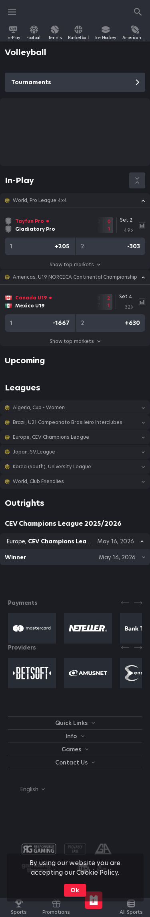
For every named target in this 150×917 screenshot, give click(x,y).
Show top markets (75, 264)
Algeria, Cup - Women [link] (39, 407)
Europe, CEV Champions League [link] (51, 437)
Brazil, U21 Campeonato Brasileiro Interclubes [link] (67, 422)
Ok (74, 890)
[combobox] (26, 789)
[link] (13, 33)
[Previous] (125, 603)
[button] (75, 200)
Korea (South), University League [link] (52, 466)
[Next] (138, 603)
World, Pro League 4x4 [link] (40, 200)
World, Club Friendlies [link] (38, 481)
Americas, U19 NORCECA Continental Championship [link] (75, 277)
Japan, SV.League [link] (34, 452)
